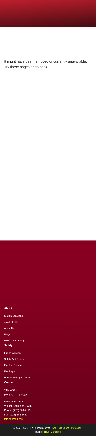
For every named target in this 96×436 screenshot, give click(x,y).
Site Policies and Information (66, 428)
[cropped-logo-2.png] (14, 4)
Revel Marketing (52, 432)
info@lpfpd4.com (13, 419)
